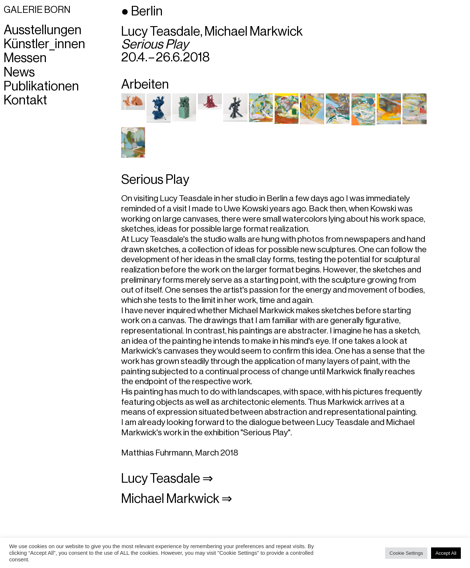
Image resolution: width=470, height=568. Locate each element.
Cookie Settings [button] (406, 553)
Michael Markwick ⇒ (176, 498)
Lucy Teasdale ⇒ (167, 478)
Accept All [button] (445, 553)
